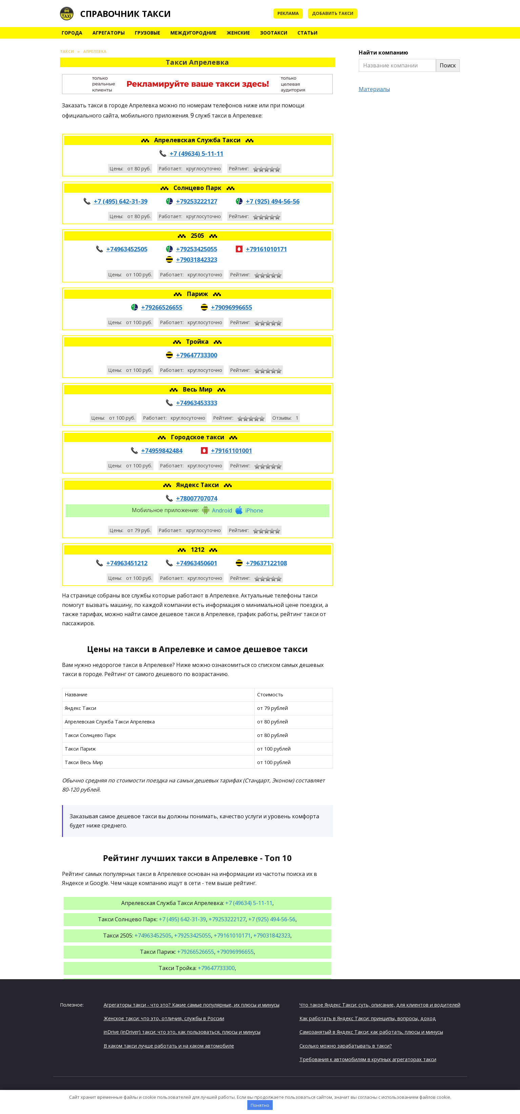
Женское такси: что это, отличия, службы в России (164, 1018)
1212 (198, 549)
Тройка (198, 341)
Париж (198, 294)
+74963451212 (126, 563)
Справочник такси (125, 13)
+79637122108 (266, 563)
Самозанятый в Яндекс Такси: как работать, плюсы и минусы (371, 1032)
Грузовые (147, 32)
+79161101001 (231, 450)
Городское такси (198, 437)
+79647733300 (196, 355)
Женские (238, 32)
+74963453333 (196, 403)
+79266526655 (161, 307)
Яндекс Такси (198, 485)
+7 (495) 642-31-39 (120, 201)
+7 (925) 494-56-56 (272, 201)
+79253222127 (196, 201)
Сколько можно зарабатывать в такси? (345, 1046)
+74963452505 (126, 249)
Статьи (307, 32)
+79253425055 (196, 249)
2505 (198, 235)
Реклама (288, 13)
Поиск (448, 65)
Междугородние (193, 32)
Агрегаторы (108, 32)
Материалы (374, 89)
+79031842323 (196, 259)
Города (72, 32)
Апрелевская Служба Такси (198, 140)
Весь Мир (198, 389)
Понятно (260, 1105)
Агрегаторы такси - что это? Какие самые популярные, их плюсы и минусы (191, 1005)
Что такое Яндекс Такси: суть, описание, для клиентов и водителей (379, 1005)
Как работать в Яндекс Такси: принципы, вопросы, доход (367, 1018)
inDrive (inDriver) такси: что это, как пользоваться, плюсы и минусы (182, 1032)
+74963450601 (196, 563)
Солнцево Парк (198, 188)
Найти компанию (383, 52)
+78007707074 (196, 498)
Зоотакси (273, 32)
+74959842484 (161, 450)
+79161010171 (266, 249)
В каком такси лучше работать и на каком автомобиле (169, 1046)
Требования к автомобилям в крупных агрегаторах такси (367, 1059)
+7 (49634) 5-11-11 (196, 153)
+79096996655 (231, 307)
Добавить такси (332, 13)
